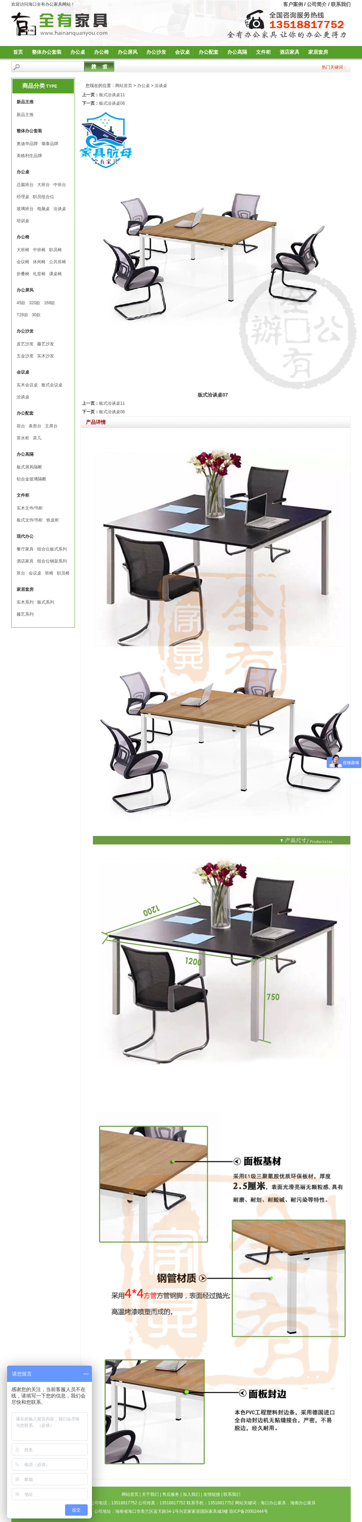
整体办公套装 (47, 52)
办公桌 (77, 52)
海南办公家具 (303, 1502)
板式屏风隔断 (29, 467)
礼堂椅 (39, 273)
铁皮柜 (52, 520)
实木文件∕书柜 (30, 508)
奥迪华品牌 (27, 143)
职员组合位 (43, 196)
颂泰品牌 (49, 143)
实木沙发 (45, 355)
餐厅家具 (25, 549)
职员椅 (55, 249)
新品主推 (25, 114)
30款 (36, 314)
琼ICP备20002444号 (248, 1511)
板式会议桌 (52, 384)
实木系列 (25, 602)
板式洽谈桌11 (112, 94)
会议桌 (182, 52)
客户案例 (293, 4)
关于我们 (150, 1494)
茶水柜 (23, 438)
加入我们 (191, 1494)
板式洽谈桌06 (112, 103)
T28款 (22, 314)
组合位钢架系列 (52, 561)
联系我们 (341, 4)
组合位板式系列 (52, 549)
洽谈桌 (59, 208)
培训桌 (23, 220)
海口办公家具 (273, 1502)
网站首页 (123, 85)
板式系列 (45, 602)
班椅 (49, 573)
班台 (21, 573)
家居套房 (318, 52)
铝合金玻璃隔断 (31, 479)
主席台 (51, 425)
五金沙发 (25, 355)
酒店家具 (289, 52)
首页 (18, 52)
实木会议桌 (27, 384)
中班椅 (39, 249)
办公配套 (208, 52)
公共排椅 (57, 261)
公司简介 (317, 4)
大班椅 (23, 249)
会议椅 (23, 261)
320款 (34, 302)
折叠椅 (23, 273)
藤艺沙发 (45, 343)
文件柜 (263, 52)
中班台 (59, 184)
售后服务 (170, 1494)
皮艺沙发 (25, 343)
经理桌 (23, 196)
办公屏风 (128, 52)
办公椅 (101, 52)
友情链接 (211, 1494)
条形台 (35, 425)
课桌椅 (55, 273)
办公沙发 (156, 52)
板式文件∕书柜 (30, 520)
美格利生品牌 (29, 155)
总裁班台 (25, 184)
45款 (21, 302)
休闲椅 (39, 261)
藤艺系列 (25, 614)
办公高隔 (237, 52)
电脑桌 (43, 208)
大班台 (43, 184)
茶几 (37, 438)
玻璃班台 (25, 208)
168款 (49, 302)
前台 (21, 425)
